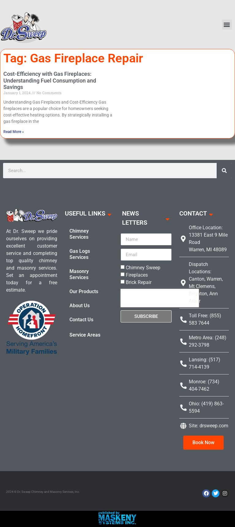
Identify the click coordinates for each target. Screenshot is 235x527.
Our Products (83, 291)
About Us (79, 305)
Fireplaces (137, 275)
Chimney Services (79, 234)
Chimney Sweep (143, 268)
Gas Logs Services (79, 254)
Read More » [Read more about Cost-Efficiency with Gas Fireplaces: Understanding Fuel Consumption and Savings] (13, 132)
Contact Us (81, 319)
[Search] (224, 170)
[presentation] (160, 298)
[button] (227, 25)
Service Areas (84, 335)
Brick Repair (138, 282)
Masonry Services (79, 274)
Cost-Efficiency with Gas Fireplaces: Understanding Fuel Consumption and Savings (49, 80)
